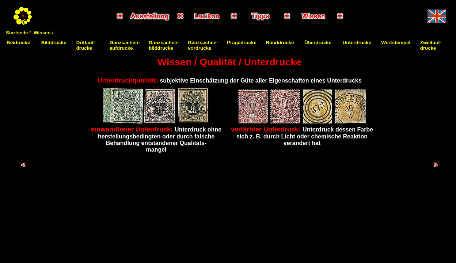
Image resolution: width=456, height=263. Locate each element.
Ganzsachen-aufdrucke (125, 45)
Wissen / (43, 32)
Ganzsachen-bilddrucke (164, 45)
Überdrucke (317, 42)
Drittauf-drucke (85, 45)
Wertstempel (396, 42)
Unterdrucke (357, 42)
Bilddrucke (53, 42)
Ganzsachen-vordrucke (203, 45)
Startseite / (18, 32)
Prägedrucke (241, 42)
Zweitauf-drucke (431, 45)
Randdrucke (280, 42)
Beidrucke (18, 42)
